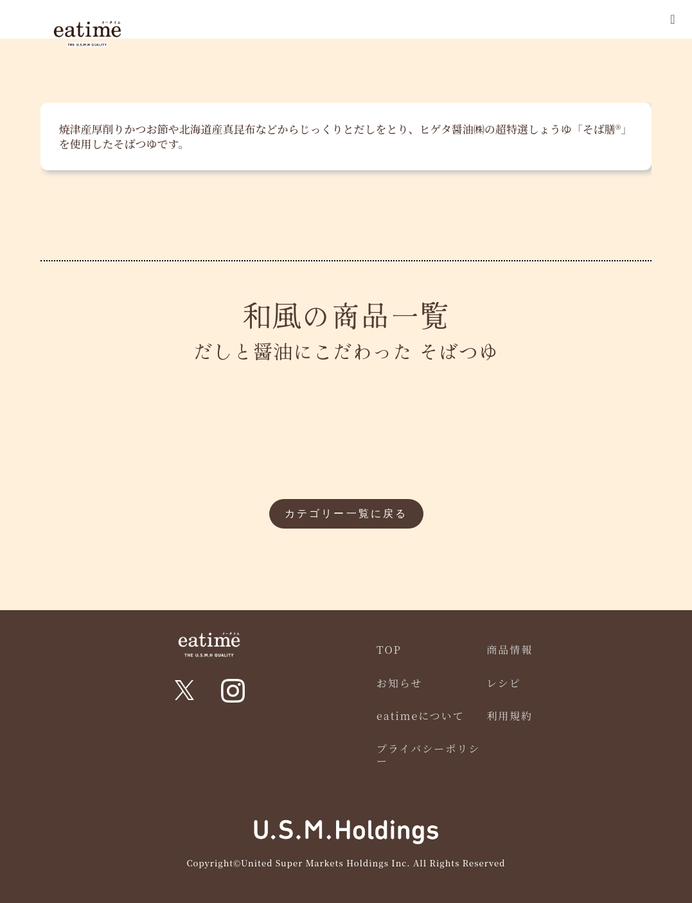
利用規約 (509, 715)
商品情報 (509, 649)
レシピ (503, 683)
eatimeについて (421, 715)
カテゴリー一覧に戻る (346, 513)
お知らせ (400, 683)
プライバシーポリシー (428, 754)
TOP (389, 649)
